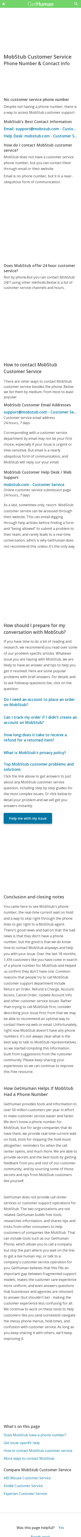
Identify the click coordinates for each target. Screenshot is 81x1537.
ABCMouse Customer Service (27, 1478)
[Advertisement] (40, 224)
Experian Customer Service (25, 1493)
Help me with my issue (28, 818)
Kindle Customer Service (23, 1485)
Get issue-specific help (22, 1442)
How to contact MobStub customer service (38, 1450)
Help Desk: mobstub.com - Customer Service (40, 135)
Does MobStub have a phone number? (35, 1435)
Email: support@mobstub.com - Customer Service (40, 128)
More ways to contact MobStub (29, 1458)
